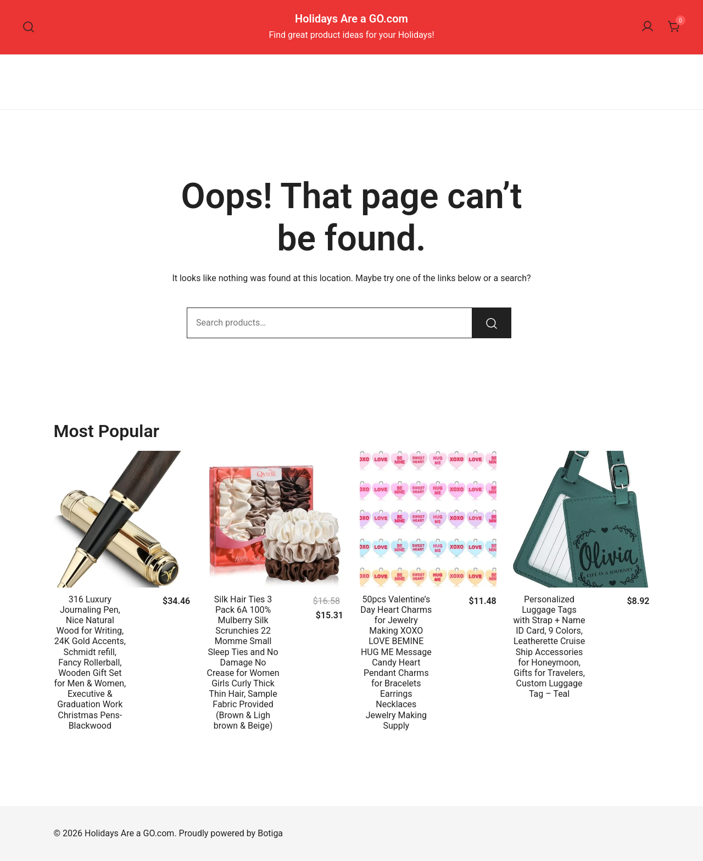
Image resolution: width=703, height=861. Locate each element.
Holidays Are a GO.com (351, 18)
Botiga (270, 833)
